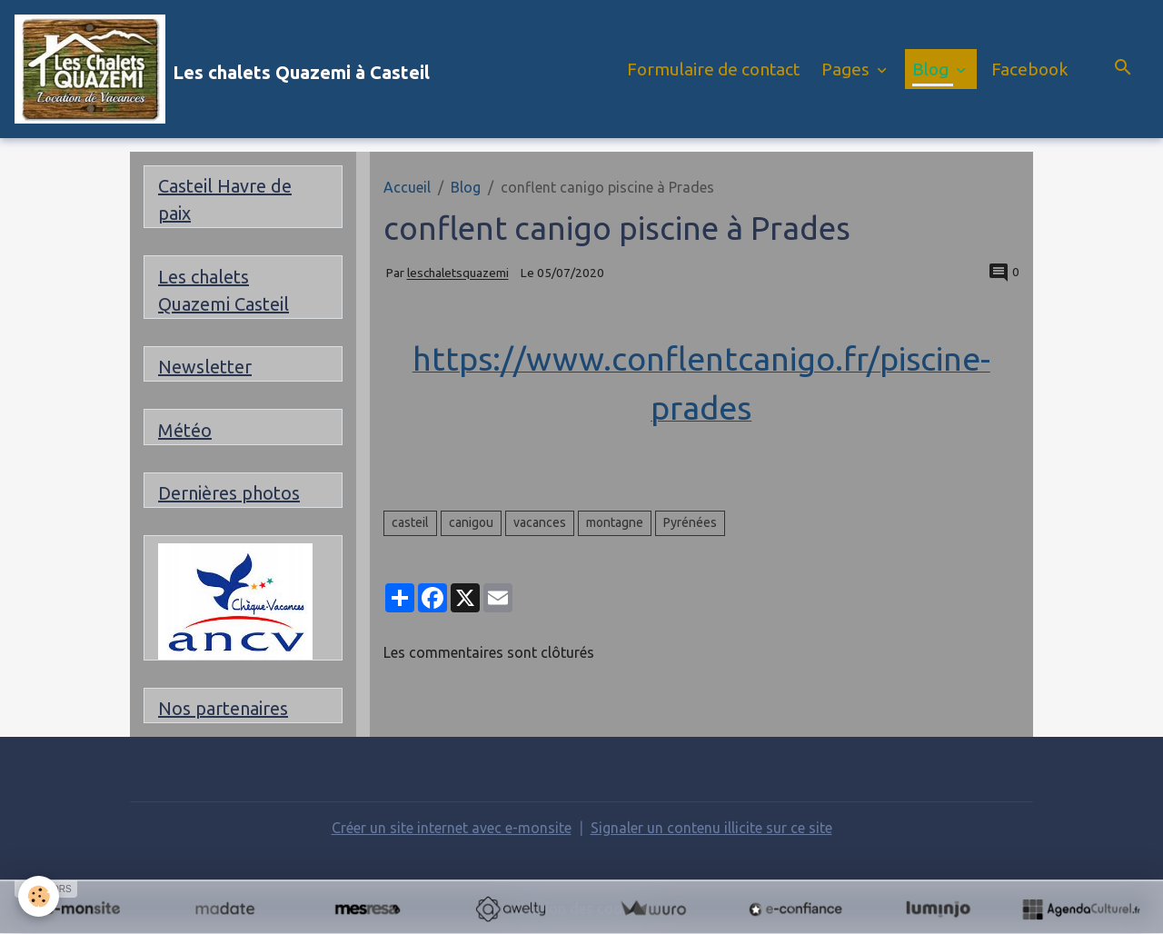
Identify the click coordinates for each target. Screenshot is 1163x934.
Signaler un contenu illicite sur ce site (711, 828)
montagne (614, 522)
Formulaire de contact (713, 69)
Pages (847, 69)
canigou (471, 522)
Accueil (407, 187)
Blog (932, 69)
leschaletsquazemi (458, 273)
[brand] (222, 69)
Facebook (1030, 69)
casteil (410, 522)
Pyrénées (690, 522)
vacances (539, 522)
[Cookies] (38, 896)
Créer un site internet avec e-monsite (452, 828)
